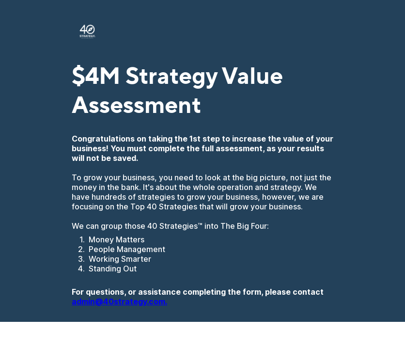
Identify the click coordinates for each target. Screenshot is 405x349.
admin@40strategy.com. (119, 301)
